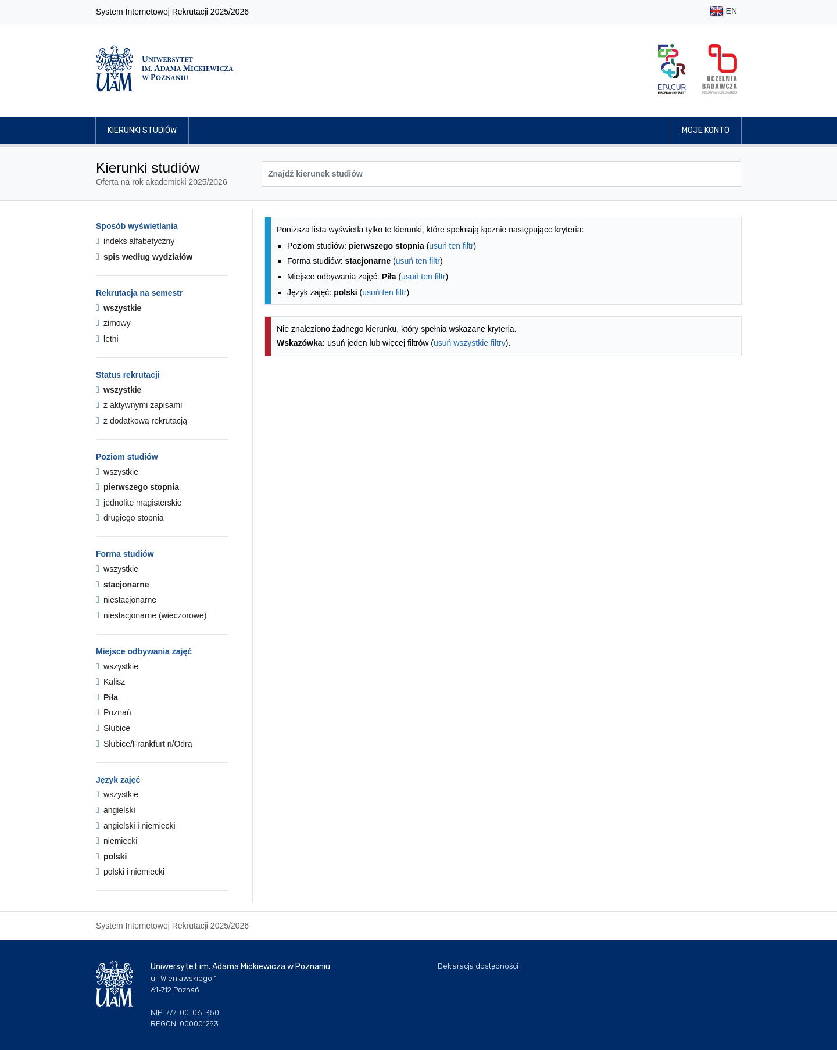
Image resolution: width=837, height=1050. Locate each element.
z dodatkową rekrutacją (141, 420)
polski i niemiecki (130, 871)
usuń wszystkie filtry (470, 342)
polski (111, 856)
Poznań (113, 712)
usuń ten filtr (451, 245)
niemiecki (116, 840)
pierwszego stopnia (137, 487)
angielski (115, 810)
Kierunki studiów (142, 130)
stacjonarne (122, 584)
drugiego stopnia (130, 517)
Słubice (113, 728)
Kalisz (110, 681)
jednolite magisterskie (139, 502)
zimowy (113, 323)
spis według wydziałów (144, 256)
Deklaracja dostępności (478, 966)
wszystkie (118, 308)
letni (107, 338)
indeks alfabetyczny (135, 241)
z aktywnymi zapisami (139, 405)
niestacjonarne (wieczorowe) (151, 615)
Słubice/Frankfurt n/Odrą (144, 743)
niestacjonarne (126, 599)
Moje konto (705, 130)
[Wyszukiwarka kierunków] (501, 174)
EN (723, 12)
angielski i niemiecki (136, 825)
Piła (107, 697)
